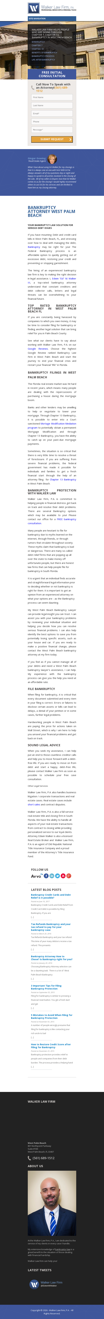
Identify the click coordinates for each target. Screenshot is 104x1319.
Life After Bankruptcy (43, 59)
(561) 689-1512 (43, 1158)
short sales (34, 804)
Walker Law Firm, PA (52, 8)
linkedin (51, 875)
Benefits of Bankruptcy (44, 52)
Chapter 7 (37, 45)
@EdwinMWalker (49, 1285)
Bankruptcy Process (43, 56)
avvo (37, 875)
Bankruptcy (38, 41)
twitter (57, 875)
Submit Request (51, 139)
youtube (63, 875)
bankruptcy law (62, 1249)
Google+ (68, 875)
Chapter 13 (37, 48)
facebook (46, 875)
